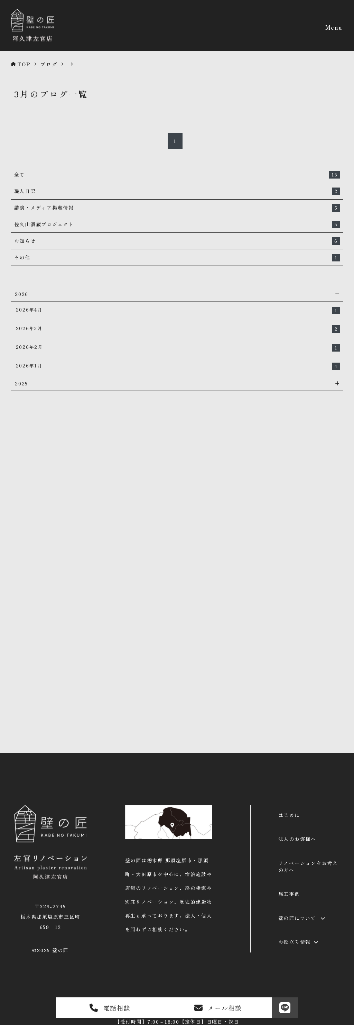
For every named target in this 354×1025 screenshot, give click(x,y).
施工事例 (289, 893)
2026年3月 (178, 329)
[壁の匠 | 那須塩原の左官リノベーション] (31, 42)
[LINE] (285, 1007)
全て (177, 175)
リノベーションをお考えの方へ (308, 866)
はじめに (289, 815)
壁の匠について (297, 917)
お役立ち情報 (294, 941)
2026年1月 (178, 366)
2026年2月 (178, 348)
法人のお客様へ (297, 838)
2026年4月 (178, 310)
